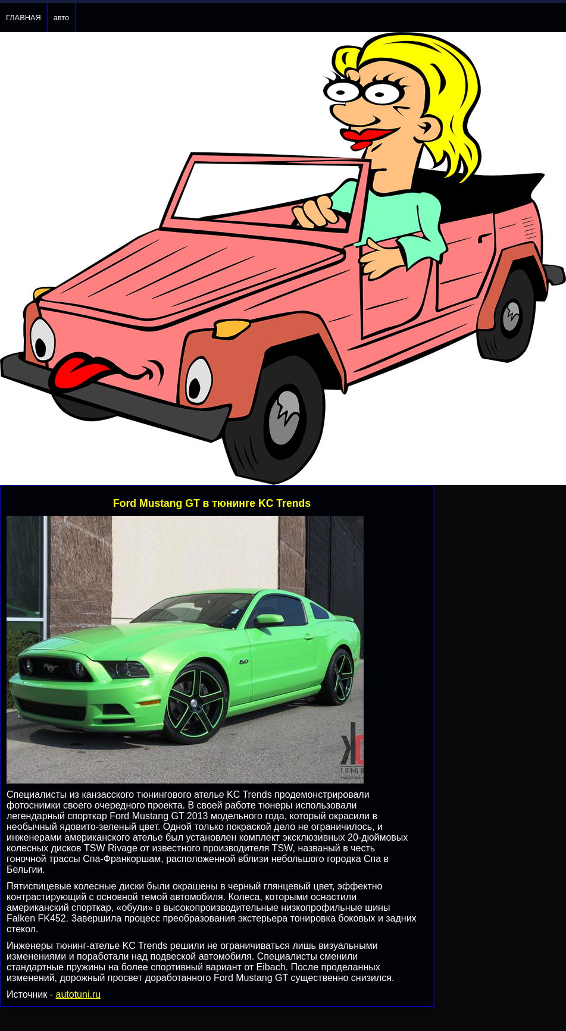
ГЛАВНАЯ (23, 17)
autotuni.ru (78, 994)
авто (61, 17)
